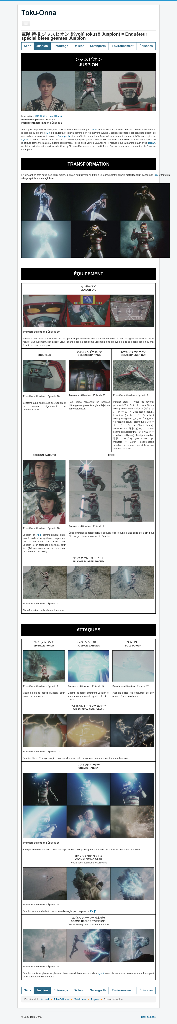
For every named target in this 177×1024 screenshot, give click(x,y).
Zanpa (93, 129)
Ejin (48, 132)
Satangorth (64, 136)
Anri (39, 534)
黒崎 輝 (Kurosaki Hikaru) (48, 116)
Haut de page (148, 1016)
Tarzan (151, 142)
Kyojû (93, 911)
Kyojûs (25, 139)
